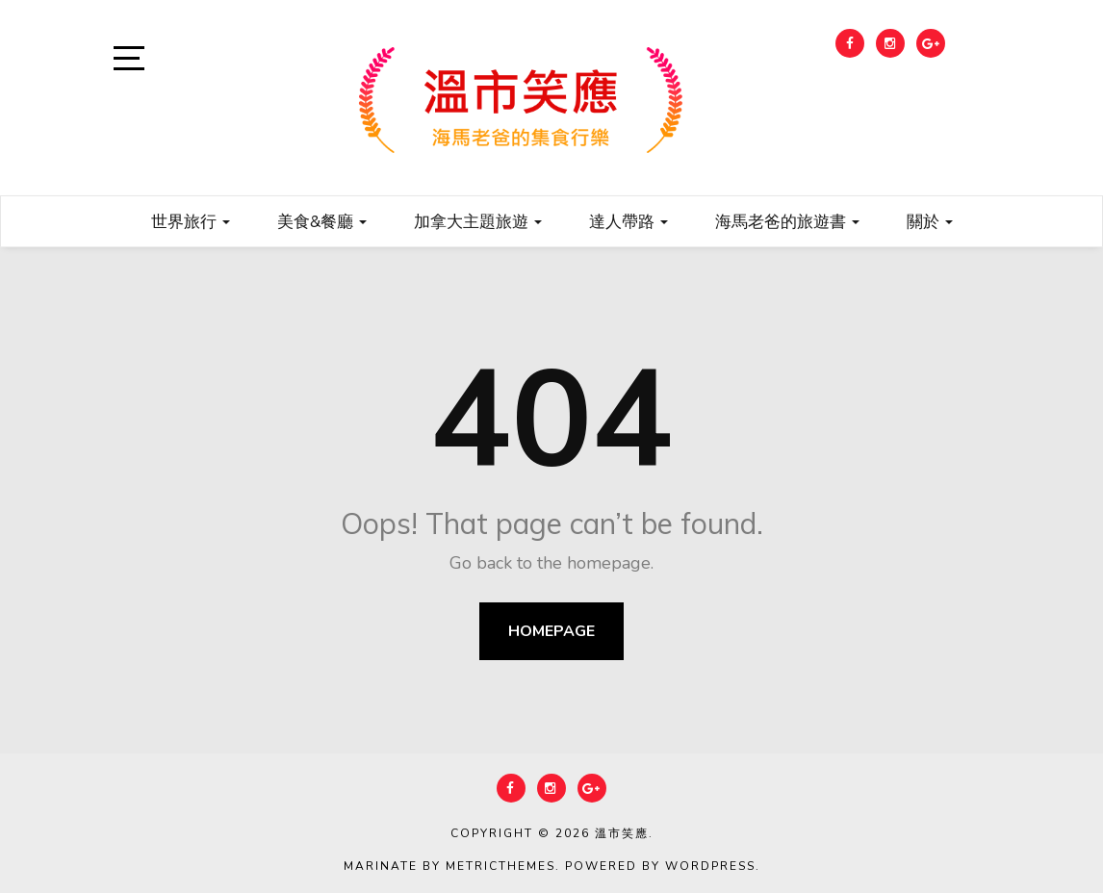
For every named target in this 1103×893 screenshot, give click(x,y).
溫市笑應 (622, 833)
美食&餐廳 (322, 221)
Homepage (551, 631)
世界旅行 (190, 221)
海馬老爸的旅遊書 (787, 221)
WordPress (710, 866)
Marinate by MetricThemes (449, 866)
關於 (930, 221)
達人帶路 (628, 221)
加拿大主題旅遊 (478, 221)
